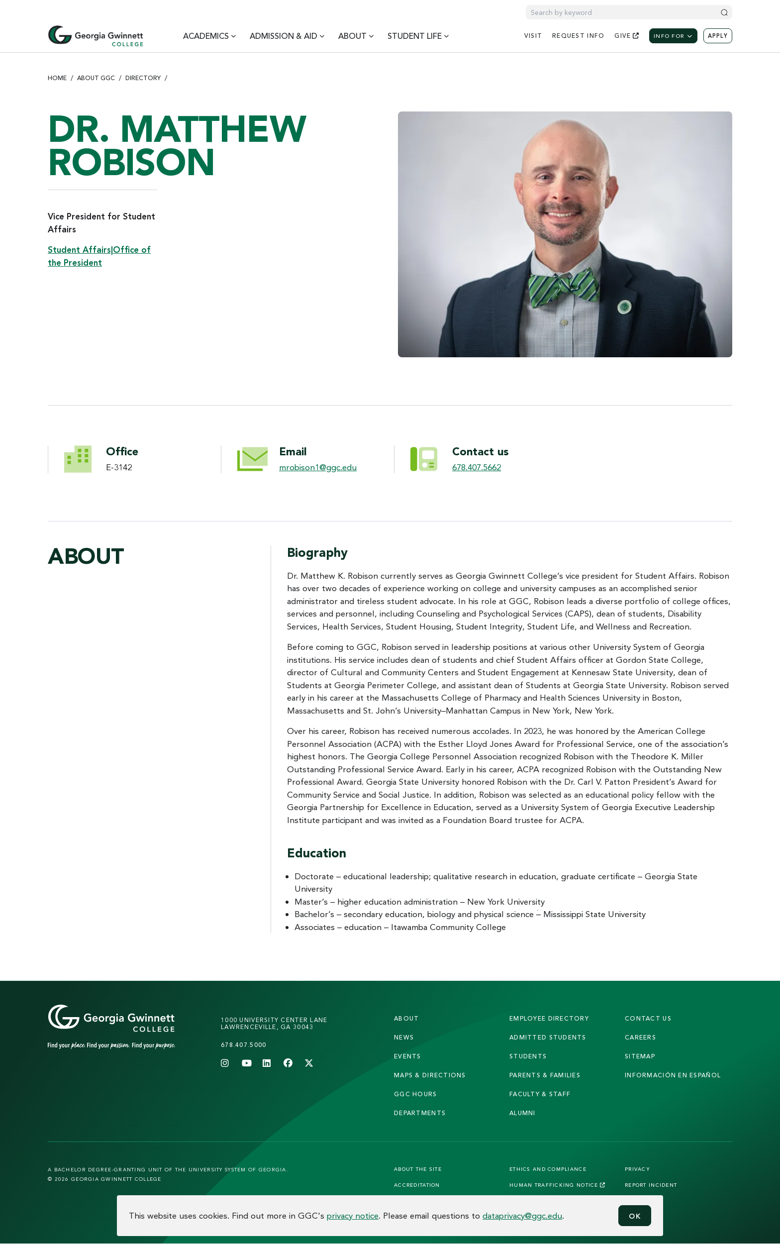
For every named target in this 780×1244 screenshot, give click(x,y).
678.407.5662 (476, 467)
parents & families (545, 1075)
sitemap (640, 1056)
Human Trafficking (557, 1185)
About (406, 1018)
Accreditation (417, 1185)
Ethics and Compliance (547, 1169)
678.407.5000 (243, 1044)
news (404, 1037)
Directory (143, 78)
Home (57, 78)
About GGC (96, 78)
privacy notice (353, 1215)
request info (578, 35)
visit (533, 35)
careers (640, 1037)
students (528, 1056)
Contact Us (648, 1018)
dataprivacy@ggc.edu (522, 1215)
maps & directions (430, 1075)
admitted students (547, 1037)
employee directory (549, 1018)
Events (407, 1056)
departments (420, 1113)
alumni (522, 1113)
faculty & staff (540, 1094)
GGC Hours (415, 1094)
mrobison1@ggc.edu (318, 467)
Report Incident (651, 1185)
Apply (718, 35)
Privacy (637, 1169)
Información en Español (673, 1075)
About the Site (418, 1169)
